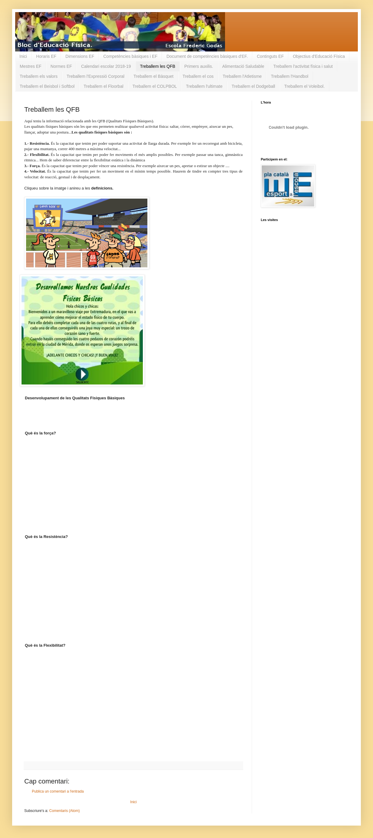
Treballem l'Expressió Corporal (95, 76)
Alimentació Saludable (243, 66)
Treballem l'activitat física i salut (303, 66)
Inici (23, 56)
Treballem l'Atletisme (242, 76)
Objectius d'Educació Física (319, 56)
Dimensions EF (80, 56)
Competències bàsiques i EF (130, 56)
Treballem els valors (39, 76)
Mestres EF (31, 66)
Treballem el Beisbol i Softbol (47, 86)
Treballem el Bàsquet (153, 76)
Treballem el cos (198, 76)
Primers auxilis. (198, 66)
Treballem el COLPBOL (155, 86)
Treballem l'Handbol (289, 76)
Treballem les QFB (157, 66)
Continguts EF (270, 56)
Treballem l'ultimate (204, 86)
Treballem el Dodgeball (253, 86)
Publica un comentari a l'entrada (58, 791)
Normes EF (61, 66)
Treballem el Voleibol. (304, 86)
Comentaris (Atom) (64, 811)
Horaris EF (46, 56)
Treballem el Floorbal (103, 86)
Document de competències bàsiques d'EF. (207, 56)
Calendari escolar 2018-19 (106, 66)
